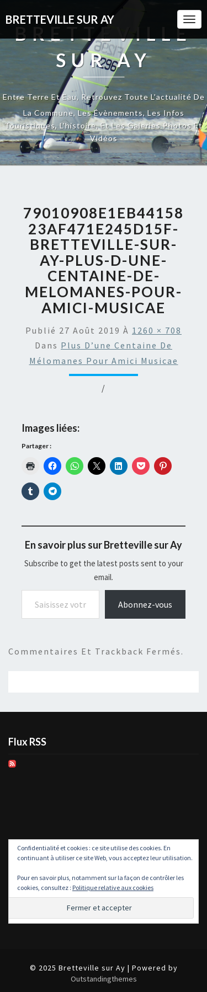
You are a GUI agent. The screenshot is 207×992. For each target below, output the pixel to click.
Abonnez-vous (145, 604)
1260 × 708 (157, 330)
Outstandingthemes (104, 979)
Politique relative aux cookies (112, 887)
